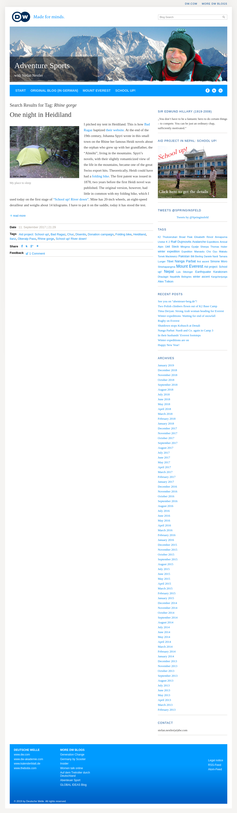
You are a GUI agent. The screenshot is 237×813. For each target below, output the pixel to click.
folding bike (100, 176)
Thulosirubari (170, 237)
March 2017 (165, 472)
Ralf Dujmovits (181, 241)
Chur (70, 234)
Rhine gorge (46, 238)
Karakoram (220, 271)
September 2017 (168, 443)
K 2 (168, 241)
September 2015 (168, 559)
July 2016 (164, 511)
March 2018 (165, 414)
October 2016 (166, 496)
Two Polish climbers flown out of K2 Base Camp (187, 306)
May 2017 (164, 462)
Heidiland (139, 234)
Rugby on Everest (168, 320)
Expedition (186, 251)
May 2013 (164, 695)
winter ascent (201, 276)
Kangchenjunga (219, 277)
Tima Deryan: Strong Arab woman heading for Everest (191, 311)
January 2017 (166, 481)
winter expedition (169, 251)
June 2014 (164, 632)
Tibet (170, 261)
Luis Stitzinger (184, 272)
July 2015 (164, 569)
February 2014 (166, 651)
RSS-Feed (214, 765)
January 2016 (166, 540)
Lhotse (161, 242)
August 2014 (165, 622)
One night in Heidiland (41, 114)
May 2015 (164, 578)
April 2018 (164, 409)
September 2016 (168, 501)
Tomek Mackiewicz (168, 256)
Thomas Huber (218, 247)
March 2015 (165, 588)
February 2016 (166, 535)
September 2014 (168, 617)
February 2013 (166, 709)
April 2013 (164, 700)
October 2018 (166, 380)
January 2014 (166, 656)
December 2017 (167, 428)
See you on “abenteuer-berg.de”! (177, 301)
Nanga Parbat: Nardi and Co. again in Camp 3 (185, 330)
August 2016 (165, 506)
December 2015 (167, 544)
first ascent (203, 261)
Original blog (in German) (54, 90)
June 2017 (164, 457)
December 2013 (167, 661)
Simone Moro (218, 261)
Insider (64, 763)
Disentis (80, 234)
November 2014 (167, 608)
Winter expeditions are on (173, 340)
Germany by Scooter (73, 759)
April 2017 (164, 467)
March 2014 (165, 646)
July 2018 (164, 394)
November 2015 (167, 549)
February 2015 (166, 593)
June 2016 (164, 515)
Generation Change (72, 754)
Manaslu (199, 251)
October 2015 (166, 554)
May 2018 (164, 404)
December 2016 (167, 486)
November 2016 (167, 491)
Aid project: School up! (34, 234)
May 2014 (164, 637)
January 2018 (166, 423)
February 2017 (166, 477)
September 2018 (168, 384)
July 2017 (164, 452)
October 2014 (166, 612)
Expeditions (213, 242)
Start (20, 90)
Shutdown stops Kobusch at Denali (179, 325)
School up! (125, 90)
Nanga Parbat (185, 261)
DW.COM (191, 3)
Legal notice (215, 760)
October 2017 (166, 438)
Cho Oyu (211, 251)
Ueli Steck (172, 246)
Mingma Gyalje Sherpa (195, 246)
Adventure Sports (42, 65)
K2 (159, 237)
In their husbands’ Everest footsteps (179, 335)
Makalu (223, 251)
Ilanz (13, 238)
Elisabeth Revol (203, 237)
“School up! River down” (71, 199)
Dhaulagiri (163, 277)
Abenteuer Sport (70, 780)
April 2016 (164, 525)
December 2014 (167, 603)
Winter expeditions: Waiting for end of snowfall (186, 316)
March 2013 (165, 705)
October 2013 (166, 671)
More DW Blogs (214, 3)
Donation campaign (101, 234)
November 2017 (167, 433)
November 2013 (167, 666)
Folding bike (123, 234)
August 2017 (165, 447)
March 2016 (165, 530)
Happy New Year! (169, 345)
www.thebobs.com (25, 768)
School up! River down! (71, 238)
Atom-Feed (215, 769)
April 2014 (164, 641)
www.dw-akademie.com (28, 759)
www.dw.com (22, 754)
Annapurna (221, 237)
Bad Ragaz (58, 234)
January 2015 (166, 598)
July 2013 (164, 685)
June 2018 (164, 399)
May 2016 (164, 520)
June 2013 (164, 690)
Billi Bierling (197, 256)
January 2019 (166, 365)
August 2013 (165, 680)
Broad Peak (185, 237)
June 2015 (164, 574)
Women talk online (71, 768)
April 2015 (164, 583)
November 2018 (167, 375)
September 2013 (168, 675)
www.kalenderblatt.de (27, 763)
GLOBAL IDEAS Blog (73, 784)
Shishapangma (166, 266)
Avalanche (199, 241)
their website (115, 130)
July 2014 (164, 627)
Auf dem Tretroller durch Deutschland (75, 774)
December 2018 (167, 370)
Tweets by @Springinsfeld (193, 217)
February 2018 (166, 418)
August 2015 (165, 564)
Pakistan (184, 256)
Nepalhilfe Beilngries (181, 277)
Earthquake (203, 271)
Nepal (169, 271)
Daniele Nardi (211, 256)
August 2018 (165, 389)
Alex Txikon (165, 281)
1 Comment (37, 253)
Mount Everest (97, 90)
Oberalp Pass (27, 238)
